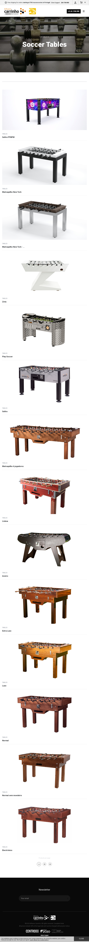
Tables (4, 134)
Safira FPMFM (8, 137)
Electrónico (7, 850)
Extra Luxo (6, 631)
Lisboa (5, 521)
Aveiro (5, 576)
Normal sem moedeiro (12, 795)
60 (50, 864)
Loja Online (73, 11)
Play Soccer (7, 357)
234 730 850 (65, 2)
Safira (4, 411)
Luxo (4, 686)
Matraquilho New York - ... (13, 247)
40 (44, 864)
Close (81, 939)
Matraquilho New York (11, 192)
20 (39, 864)
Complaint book (59, 923)
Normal (5, 740)
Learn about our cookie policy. (39, 940)
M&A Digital (44, 935)
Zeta (4, 302)
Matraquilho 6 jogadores (13, 466)
